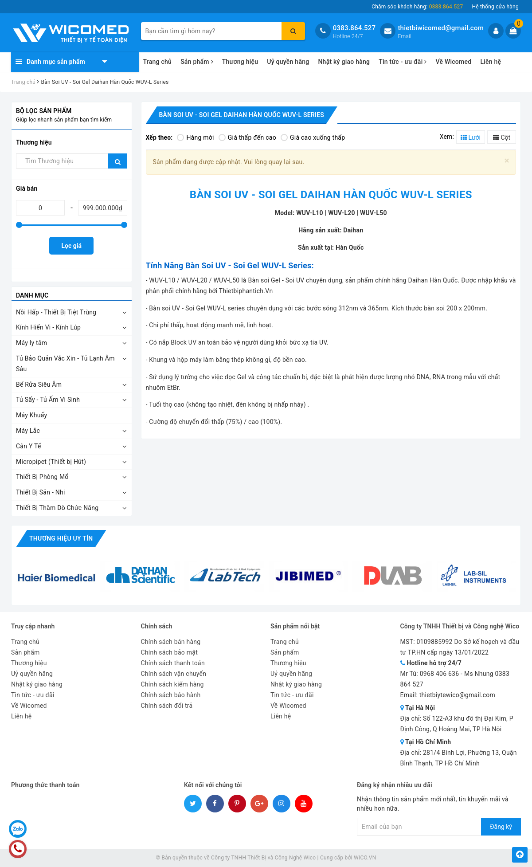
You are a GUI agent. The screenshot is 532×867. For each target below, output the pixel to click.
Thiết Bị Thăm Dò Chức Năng (57, 507)
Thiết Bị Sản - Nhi (40, 492)
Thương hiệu (240, 61)
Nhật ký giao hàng (344, 61)
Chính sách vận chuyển (174, 673)
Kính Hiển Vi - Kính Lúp (48, 327)
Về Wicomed (453, 61)
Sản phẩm (196, 61)
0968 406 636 (439, 673)
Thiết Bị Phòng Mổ (42, 476)
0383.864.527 (354, 28)
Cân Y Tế (28, 446)
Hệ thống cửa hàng (495, 7)
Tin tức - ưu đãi (402, 61)
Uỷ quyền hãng (288, 61)
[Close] (507, 160)
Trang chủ (157, 61)
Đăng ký (501, 826)
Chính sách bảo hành (171, 694)
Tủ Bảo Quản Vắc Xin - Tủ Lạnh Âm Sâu (65, 364)
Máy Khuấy (31, 415)
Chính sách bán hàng (171, 641)
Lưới (471, 137)
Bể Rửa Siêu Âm (39, 384)
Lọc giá (72, 245)
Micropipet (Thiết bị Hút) (51, 461)
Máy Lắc (28, 430)
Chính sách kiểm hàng (172, 684)
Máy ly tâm (31, 342)
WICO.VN (365, 858)
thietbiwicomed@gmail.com (441, 28)
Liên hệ (490, 61)
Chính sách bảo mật (169, 652)
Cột (501, 137)
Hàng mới (195, 137)
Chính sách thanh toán (173, 663)
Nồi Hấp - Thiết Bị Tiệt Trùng (56, 312)
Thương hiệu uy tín (61, 538)
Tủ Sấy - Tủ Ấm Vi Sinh (48, 399)
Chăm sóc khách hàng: (417, 7)
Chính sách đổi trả (167, 705)
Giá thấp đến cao (247, 137)
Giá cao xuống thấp (313, 137)
